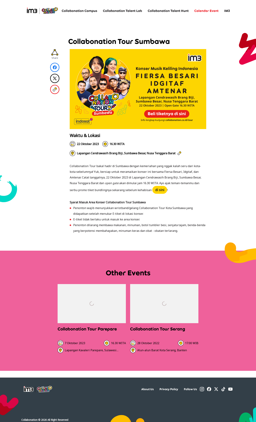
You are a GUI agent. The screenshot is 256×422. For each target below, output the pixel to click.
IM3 (227, 11)
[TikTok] (223, 389)
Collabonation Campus (79, 11)
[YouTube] (230, 389)
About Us (147, 389)
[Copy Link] (54, 89)
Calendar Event (206, 11)
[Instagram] (202, 389)
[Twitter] (216, 389)
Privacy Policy (168, 389)
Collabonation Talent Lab (122, 11)
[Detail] (92, 320)
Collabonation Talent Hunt (168, 11)
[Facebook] (209, 389)
